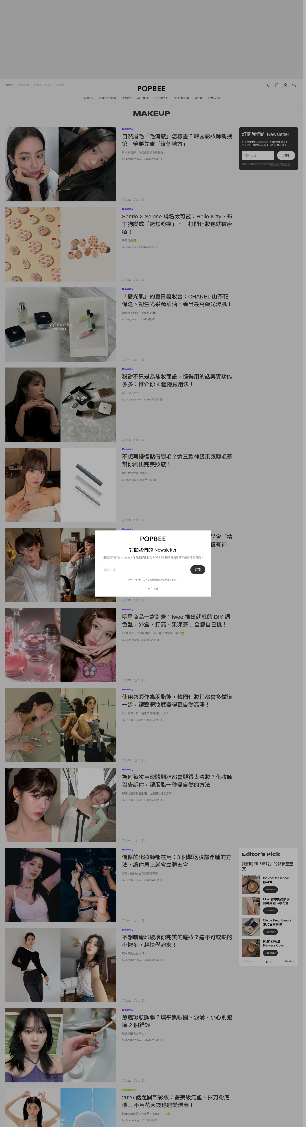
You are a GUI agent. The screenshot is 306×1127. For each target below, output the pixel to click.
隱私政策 (171, 579)
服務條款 (160, 579)
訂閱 (198, 569)
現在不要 (153, 588)
